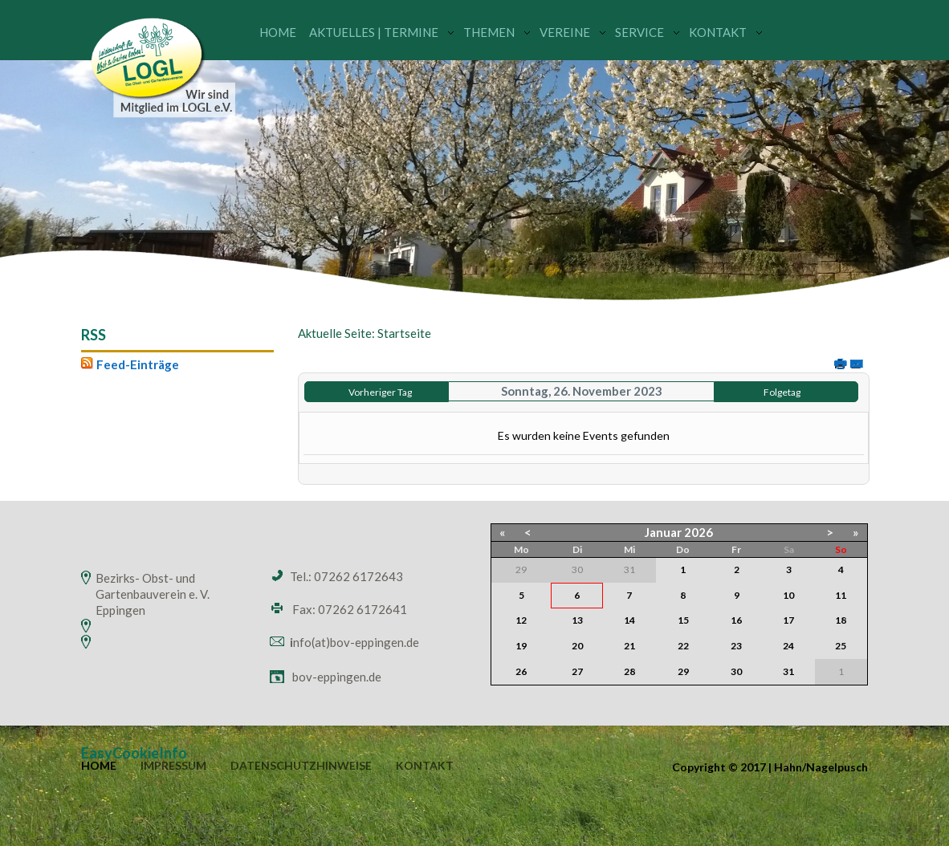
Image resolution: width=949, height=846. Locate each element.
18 (840, 620)
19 (521, 646)
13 (577, 620)
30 (736, 671)
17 (788, 620)
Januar (663, 532)
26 (521, 671)
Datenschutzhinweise (301, 765)
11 (840, 595)
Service (639, 32)
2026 (698, 532)
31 (788, 671)
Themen (489, 32)
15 (683, 620)
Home (277, 32)
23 (736, 646)
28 (629, 671)
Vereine (565, 32)
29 (683, 671)
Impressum (173, 765)
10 (788, 595)
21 (629, 646)
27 (577, 671)
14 (629, 620)
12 (521, 620)
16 (736, 620)
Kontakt (718, 32)
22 (683, 646)
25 (840, 646)
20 (577, 646)
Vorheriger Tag (380, 392)
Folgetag (782, 392)
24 (788, 646)
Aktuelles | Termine (373, 32)
